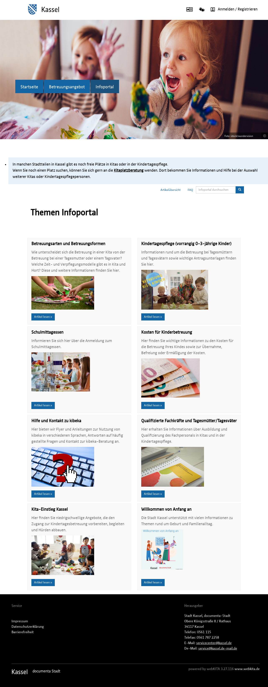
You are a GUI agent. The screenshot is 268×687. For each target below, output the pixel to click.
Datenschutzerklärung (28, 626)
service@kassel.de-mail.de (217, 648)
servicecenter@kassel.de (214, 643)
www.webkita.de (247, 669)
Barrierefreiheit (23, 632)
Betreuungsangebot (67, 87)
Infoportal (105, 87)
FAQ (190, 190)
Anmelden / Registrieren (233, 9)
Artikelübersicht (170, 190)
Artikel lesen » (43, 316)
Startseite (29, 87)
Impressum (20, 621)
